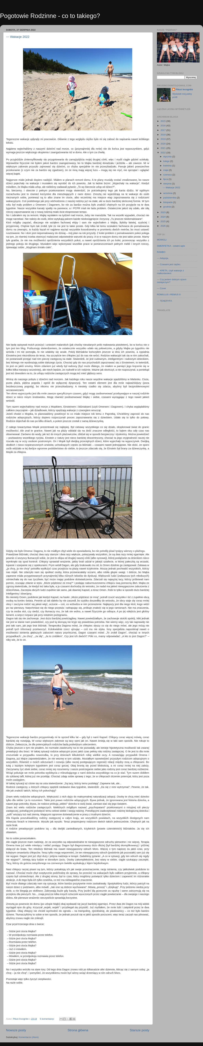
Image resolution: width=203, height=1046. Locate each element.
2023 (163, 212)
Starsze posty (139, 1030)
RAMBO (161, 252)
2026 (163, 226)
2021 (163, 148)
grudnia (167, 206)
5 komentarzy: (47, 1019)
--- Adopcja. (163, 258)
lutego (166, 161)
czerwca (167, 174)
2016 (163, 125)
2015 (163, 121)
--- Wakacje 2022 (17, 37)
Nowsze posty (16, 1030)
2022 (163, 152)
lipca (166, 179)
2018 (163, 134)
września (168, 193)
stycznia (167, 156)
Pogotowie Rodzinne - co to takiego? (50, 15)
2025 (163, 221)
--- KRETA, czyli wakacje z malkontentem (170, 272)
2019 (163, 139)
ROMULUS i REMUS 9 (168, 294)
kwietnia (167, 165)
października (170, 197)
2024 (163, 216)
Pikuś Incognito (184, 89)
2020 (163, 143)
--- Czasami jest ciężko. (169, 264)
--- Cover (161, 288)
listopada (168, 202)
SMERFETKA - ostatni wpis (171, 246)
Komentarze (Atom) (29, 1037)
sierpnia (167, 183)
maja (166, 170)
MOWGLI (161, 239)
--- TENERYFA (164, 301)
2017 (163, 130)
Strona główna (78, 1030)
